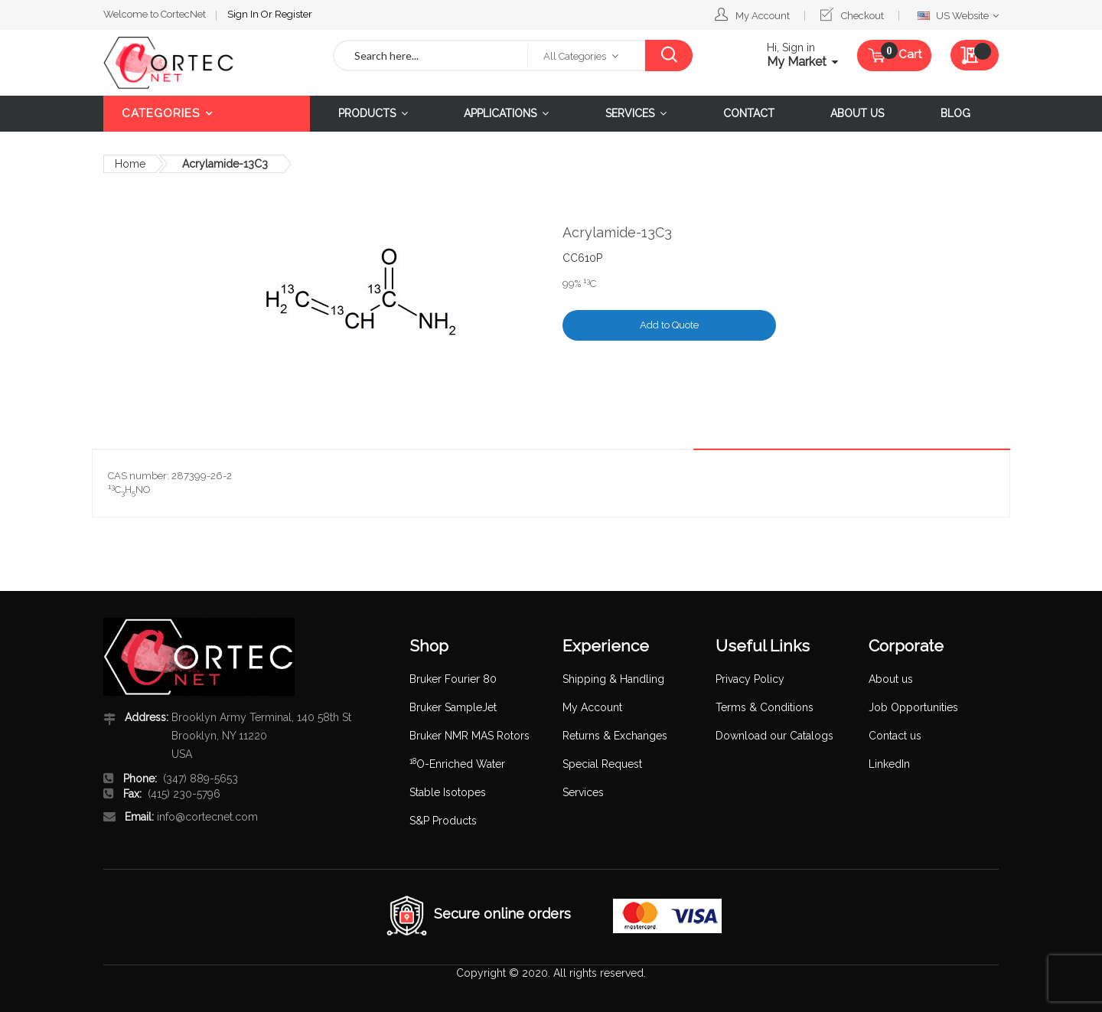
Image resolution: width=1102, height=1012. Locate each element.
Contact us (895, 736)
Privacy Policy (750, 679)
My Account (762, 15)
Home (130, 164)
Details (970, 436)
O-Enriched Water (457, 764)
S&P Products (443, 820)
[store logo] (206, 63)
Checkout (862, 15)
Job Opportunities (913, 707)
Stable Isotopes (447, 792)
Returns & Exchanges (614, 736)
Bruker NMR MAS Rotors (469, 736)
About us (891, 679)
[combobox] (430, 55)
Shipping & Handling (613, 679)
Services (583, 792)
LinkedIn (889, 764)
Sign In (244, 14)
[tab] (970, 437)
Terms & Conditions (764, 707)
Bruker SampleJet (453, 707)
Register (293, 14)
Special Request (602, 764)
